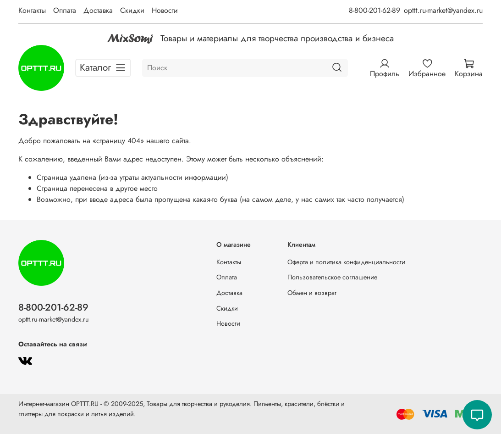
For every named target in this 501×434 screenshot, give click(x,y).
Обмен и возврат (311, 292)
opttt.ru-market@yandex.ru (443, 10)
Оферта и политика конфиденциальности (346, 262)
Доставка (98, 10)
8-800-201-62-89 (374, 10)
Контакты (32, 10)
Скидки (132, 10)
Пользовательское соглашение (332, 277)
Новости (165, 10)
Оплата (64, 10)
